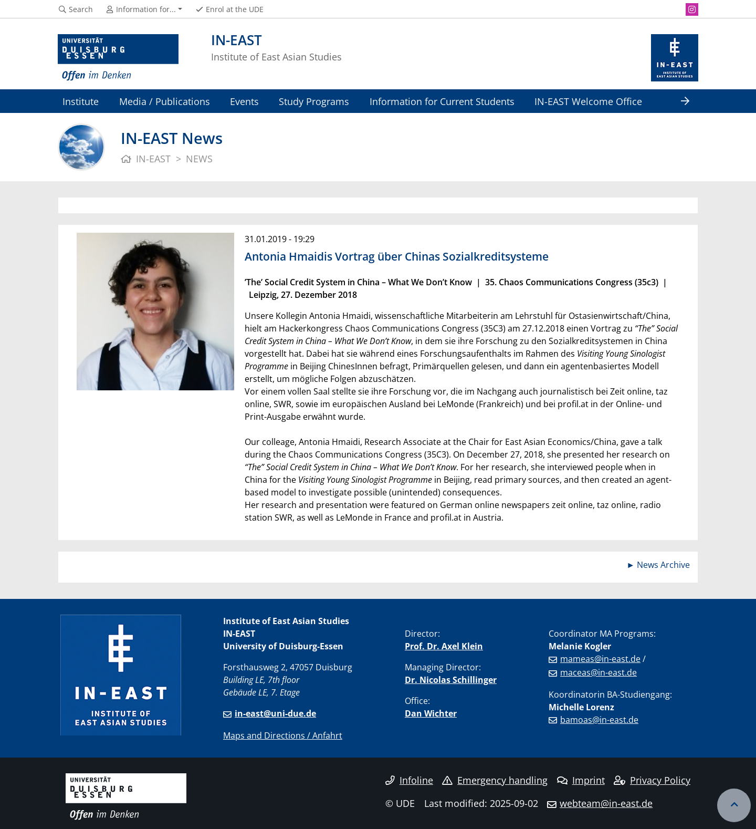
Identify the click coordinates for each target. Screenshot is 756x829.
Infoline (409, 780)
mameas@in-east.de (600, 659)
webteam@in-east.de (606, 803)
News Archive (663, 565)
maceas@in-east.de (598, 672)
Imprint (581, 780)
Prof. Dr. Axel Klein (444, 646)
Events (244, 101)
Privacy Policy (652, 780)
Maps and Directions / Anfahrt (282, 735)
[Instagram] (692, 9)
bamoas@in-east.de (599, 720)
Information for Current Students (442, 101)
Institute (80, 101)
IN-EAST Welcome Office (588, 101)
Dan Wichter (431, 713)
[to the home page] (118, 57)
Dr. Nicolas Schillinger (451, 680)
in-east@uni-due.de (275, 713)
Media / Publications (164, 101)
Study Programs (314, 101)
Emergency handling (495, 780)
